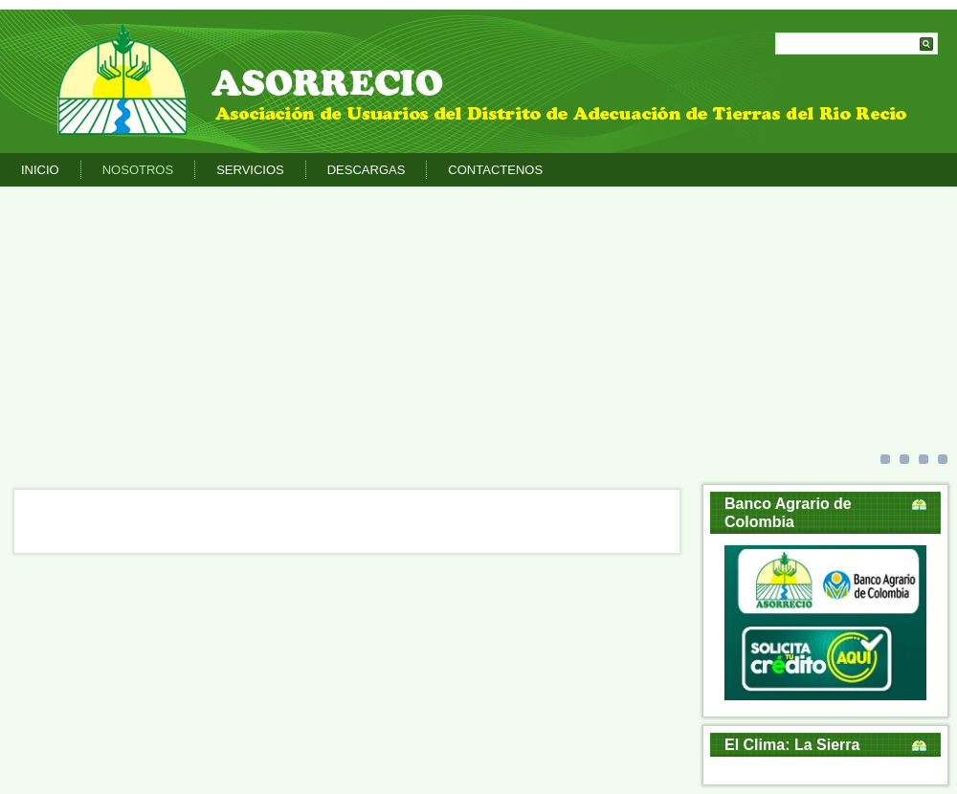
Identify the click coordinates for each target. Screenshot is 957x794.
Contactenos (495, 170)
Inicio (40, 170)
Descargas (366, 170)
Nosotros (137, 170)
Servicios (250, 170)
